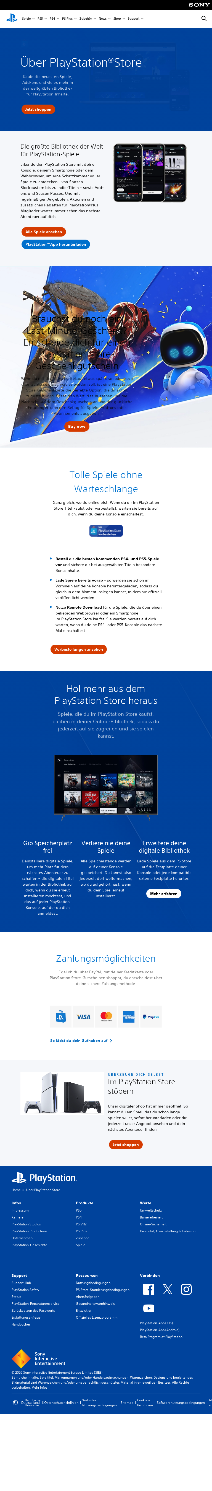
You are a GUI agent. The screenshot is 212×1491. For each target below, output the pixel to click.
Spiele (26, 19)
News (103, 19)
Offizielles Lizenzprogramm (97, 1317)
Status (16, 1296)
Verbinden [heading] (150, 1275)
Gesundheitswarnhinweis (95, 1303)
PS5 (40, 19)
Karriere (17, 1217)
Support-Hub (21, 1282)
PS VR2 (81, 1224)
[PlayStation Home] (12, 18)
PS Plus (67, 19)
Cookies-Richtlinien (145, 1402)
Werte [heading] (145, 1202)
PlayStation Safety (25, 1289)
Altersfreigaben (87, 1296)
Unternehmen (22, 1238)
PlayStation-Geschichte (29, 1245)
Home (16, 1189)
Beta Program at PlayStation (161, 1336)
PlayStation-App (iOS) (156, 1323)
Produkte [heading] (84, 1202)
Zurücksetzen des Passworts (33, 1310)
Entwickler (83, 1310)
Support (133, 19)
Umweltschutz (151, 1210)
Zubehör (86, 19)
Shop (117, 19)
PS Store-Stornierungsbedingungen (102, 1289)
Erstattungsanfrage (26, 1317)
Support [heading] (19, 1275)
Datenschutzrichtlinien (61, 1402)
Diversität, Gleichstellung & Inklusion (167, 1231)
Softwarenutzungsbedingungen (181, 1402)
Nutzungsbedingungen (93, 1282)
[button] (76, 426)
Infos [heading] (16, 1202)
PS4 (52, 19)
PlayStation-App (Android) (159, 1329)
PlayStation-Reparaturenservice (36, 1303)
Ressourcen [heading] (87, 1275)
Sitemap (127, 1402)
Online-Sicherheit (153, 1224)
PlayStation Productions (29, 1231)
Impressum (20, 1210)
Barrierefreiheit (151, 1217)
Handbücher (21, 1324)
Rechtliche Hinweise (33, 1402)
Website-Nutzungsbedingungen (99, 1402)
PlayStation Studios (26, 1224)
